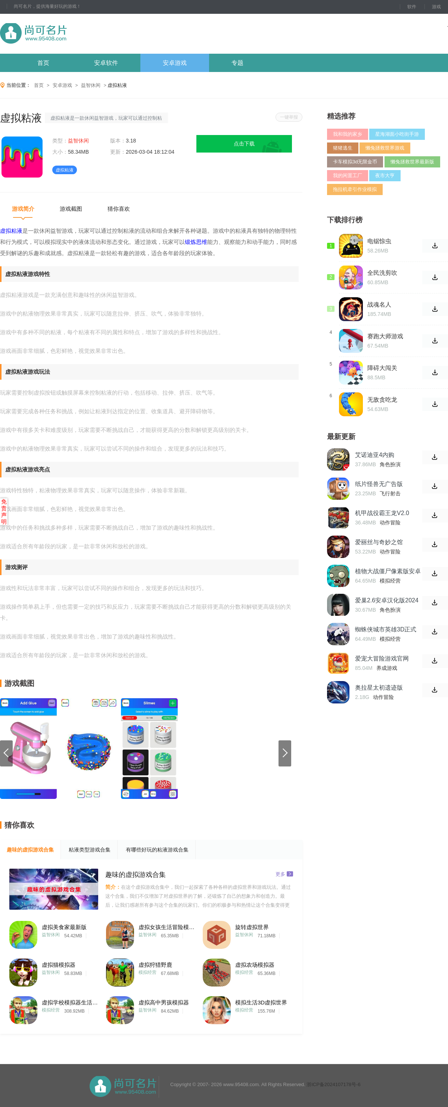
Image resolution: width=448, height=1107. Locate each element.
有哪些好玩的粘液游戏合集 (157, 850)
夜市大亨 (385, 175)
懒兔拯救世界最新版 (412, 161)
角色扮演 (390, 464)
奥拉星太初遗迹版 (379, 687)
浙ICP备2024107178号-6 (334, 1084)
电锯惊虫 (379, 241)
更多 (284, 873)
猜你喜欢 (119, 209)
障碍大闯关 (382, 368)
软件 (411, 6)
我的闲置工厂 (347, 175)
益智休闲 (90, 85)
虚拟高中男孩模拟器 (164, 1002)
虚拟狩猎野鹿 (155, 965)
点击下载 (244, 144)
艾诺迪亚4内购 (374, 455)
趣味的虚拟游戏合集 (30, 850)
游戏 (436, 6)
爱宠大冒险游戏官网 (382, 658)
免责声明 (4, 511)
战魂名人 (379, 304)
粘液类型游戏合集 (90, 850)
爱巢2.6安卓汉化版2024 (387, 600)
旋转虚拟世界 (252, 927)
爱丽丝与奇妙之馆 (379, 542)
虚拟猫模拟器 (58, 965)
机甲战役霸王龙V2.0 (382, 513)
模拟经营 (147, 972)
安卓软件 (106, 63)
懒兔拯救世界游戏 (384, 148)
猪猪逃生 (342, 148)
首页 (43, 63)
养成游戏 (386, 668)
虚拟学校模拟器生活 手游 (70, 1002)
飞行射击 (390, 493)
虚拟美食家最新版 (64, 927)
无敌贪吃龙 (382, 399)
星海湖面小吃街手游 (397, 134)
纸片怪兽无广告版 (379, 484)
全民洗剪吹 (382, 273)
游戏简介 (23, 209)
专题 (237, 63)
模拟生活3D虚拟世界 (261, 1002)
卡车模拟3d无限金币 (355, 161)
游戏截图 (71, 209)
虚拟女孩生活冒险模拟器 (167, 927)
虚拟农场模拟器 (254, 965)
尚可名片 (74, 33)
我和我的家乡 (347, 134)
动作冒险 (390, 523)
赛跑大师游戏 (385, 336)
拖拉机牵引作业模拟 (355, 189)
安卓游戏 (175, 63)
